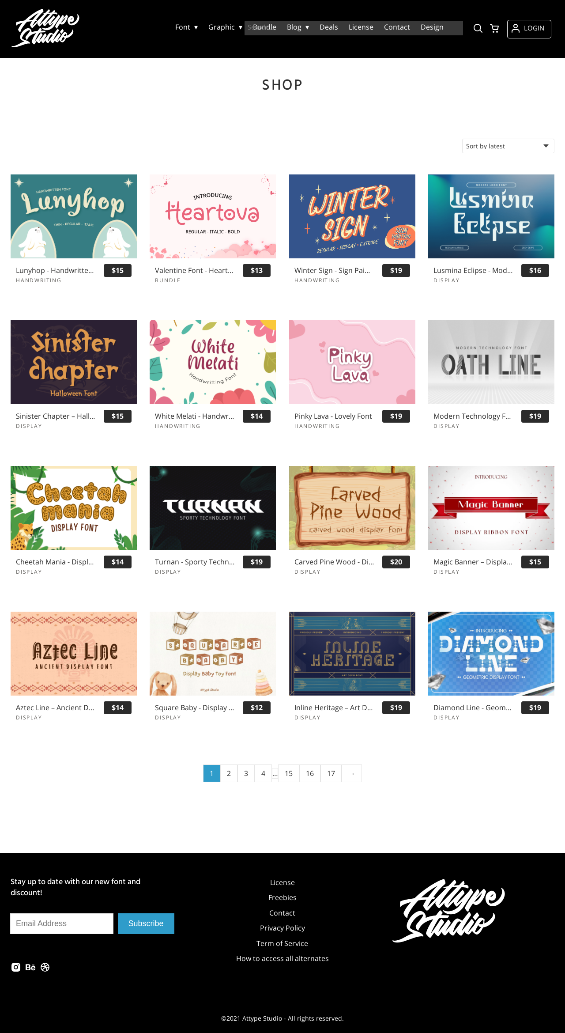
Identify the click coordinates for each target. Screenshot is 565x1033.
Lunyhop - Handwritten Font (56, 270)
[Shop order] (508, 146)
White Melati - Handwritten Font (195, 416)
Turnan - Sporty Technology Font (195, 562)
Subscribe (146, 923)
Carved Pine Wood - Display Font (334, 562)
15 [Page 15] (289, 773)
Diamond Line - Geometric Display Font (473, 708)
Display (446, 280)
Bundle (168, 280)
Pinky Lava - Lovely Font (333, 416)
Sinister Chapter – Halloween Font (56, 416)
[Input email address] (62, 924)
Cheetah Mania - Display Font (56, 562)
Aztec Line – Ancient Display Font (56, 708)
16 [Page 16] (310, 773)
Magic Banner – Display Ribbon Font (473, 562)
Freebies (282, 897)
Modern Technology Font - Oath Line (473, 416)
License (282, 882)
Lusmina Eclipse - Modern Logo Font (473, 270)
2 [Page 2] (229, 773)
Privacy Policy (282, 928)
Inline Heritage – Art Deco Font (334, 708)
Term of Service (282, 943)
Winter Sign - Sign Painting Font (334, 270)
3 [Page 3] (246, 773)
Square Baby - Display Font (195, 708)
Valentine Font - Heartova (195, 270)
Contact (282, 913)
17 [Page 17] (331, 773)
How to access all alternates (282, 958)
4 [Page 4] (263, 773)
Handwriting (39, 280)
